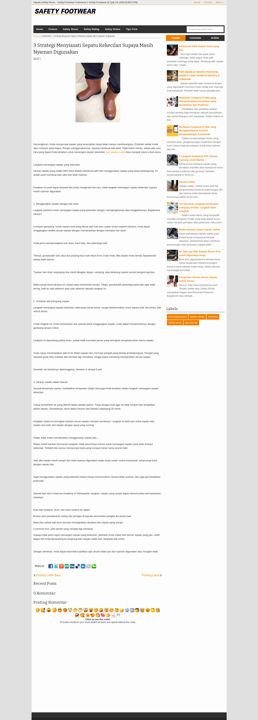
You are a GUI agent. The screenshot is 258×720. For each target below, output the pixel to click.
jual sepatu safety (116, 152)
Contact (208, 2)
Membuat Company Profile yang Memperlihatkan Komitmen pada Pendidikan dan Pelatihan (197, 101)
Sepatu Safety (187, 181)
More (219, 2)
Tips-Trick (131, 29)
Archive (215, 38)
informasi (213, 316)
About (197, 2)
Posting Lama (150, 575)
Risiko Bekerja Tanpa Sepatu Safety (199, 229)
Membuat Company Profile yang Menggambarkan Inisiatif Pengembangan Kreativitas (197, 131)
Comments (195, 38)
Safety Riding (91, 29)
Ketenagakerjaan (177, 316)
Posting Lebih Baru (48, 575)
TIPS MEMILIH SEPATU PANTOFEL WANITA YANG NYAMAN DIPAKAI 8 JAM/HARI (199, 76)
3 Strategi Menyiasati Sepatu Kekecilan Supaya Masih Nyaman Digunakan (93, 48)
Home (39, 29)
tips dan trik (191, 322)
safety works (175, 322)
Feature (53, 29)
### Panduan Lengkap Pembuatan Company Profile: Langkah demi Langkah (198, 207)
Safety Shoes (70, 29)
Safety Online (112, 29)
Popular (176, 38)
